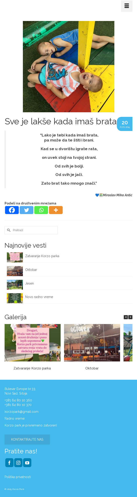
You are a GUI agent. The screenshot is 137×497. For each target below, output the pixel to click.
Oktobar (31, 270)
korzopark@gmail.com (21, 411)
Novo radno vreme (39, 297)
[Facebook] (12, 210)
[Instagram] (18, 462)
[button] (130, 317)
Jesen (29, 283)
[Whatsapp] (41, 210)
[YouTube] (27, 462)
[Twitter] (26, 210)
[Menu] (126, 6)
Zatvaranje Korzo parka (42, 256)
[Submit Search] (8, 230)
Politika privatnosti (18, 477)
